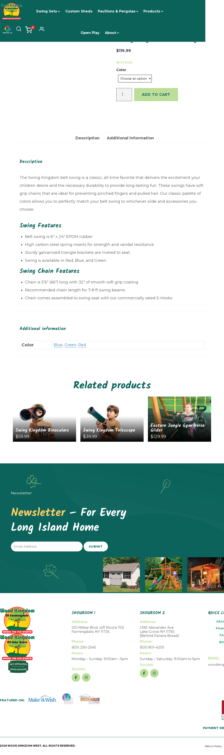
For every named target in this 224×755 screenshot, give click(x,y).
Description (87, 138)
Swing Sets (50, 11)
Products (155, 11)
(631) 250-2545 (84, 647)
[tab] (87, 138)
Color (121, 70)
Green (70, 344)
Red (82, 344)
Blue (58, 344)
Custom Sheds (82, 11)
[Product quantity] (124, 94)
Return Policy (213, 746)
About (114, 33)
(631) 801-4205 (152, 647)
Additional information (130, 138)
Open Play (93, 33)
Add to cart (156, 95)
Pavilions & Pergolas (120, 11)
